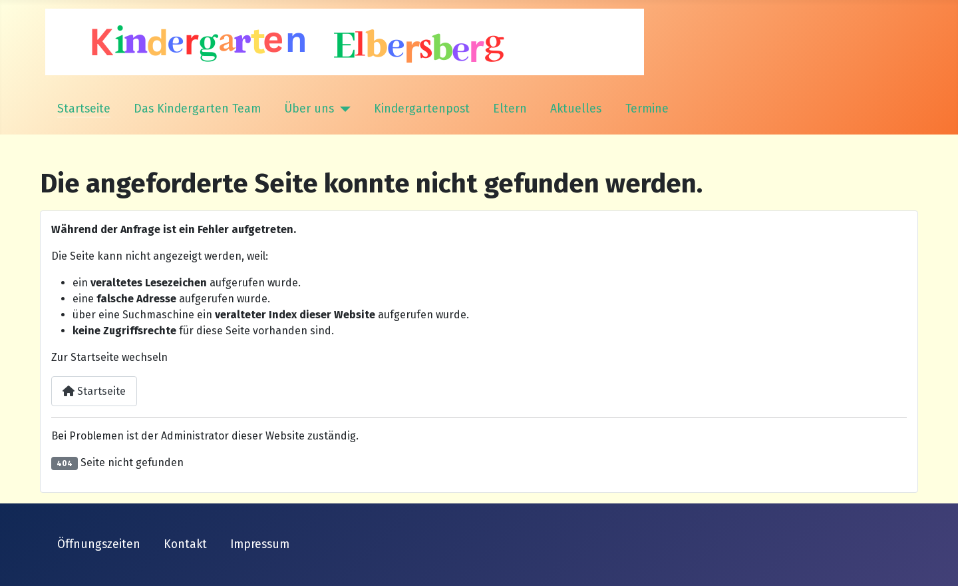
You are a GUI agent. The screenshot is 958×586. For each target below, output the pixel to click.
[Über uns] (342, 109)
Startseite (83, 109)
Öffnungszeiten (98, 544)
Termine (647, 109)
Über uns (309, 109)
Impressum (259, 544)
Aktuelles (575, 109)
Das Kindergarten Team (197, 109)
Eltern (510, 109)
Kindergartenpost (422, 109)
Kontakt (185, 544)
